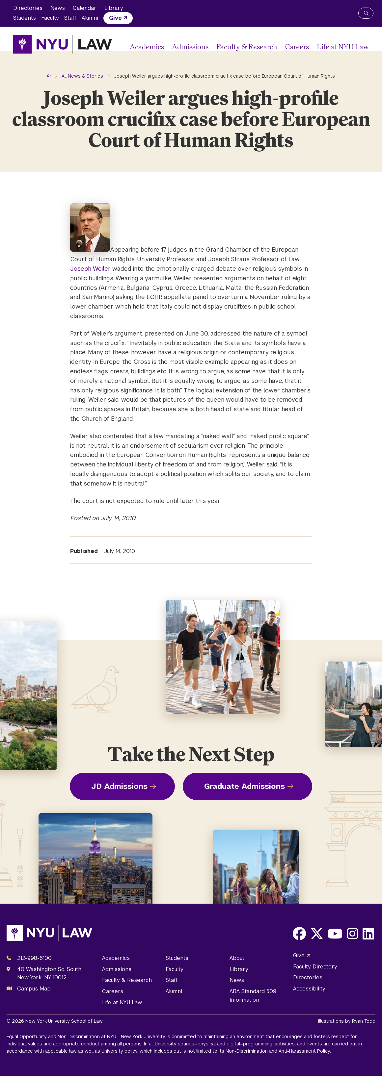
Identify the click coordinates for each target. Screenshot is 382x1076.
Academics (147, 46)
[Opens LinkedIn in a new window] (368, 933)
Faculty (50, 17)
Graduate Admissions (244, 786)
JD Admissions (119, 786)
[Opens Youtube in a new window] (335, 933)
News (57, 8)
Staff (70, 17)
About (237, 958)
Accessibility (309, 988)
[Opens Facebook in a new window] (299, 933)
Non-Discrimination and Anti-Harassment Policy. (278, 1051)
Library (113, 8)
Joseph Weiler (90, 268)
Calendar (84, 8)
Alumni (90, 17)
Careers (297, 46)
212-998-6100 (34, 958)
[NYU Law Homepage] (62, 44)
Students (24, 17)
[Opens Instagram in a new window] (352, 933)
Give (115, 17)
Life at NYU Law (343, 46)
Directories (27, 8)
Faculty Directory (315, 966)
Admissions (190, 46)
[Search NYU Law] (365, 13)
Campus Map (34, 988)
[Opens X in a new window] (316, 933)
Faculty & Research (246, 46)
